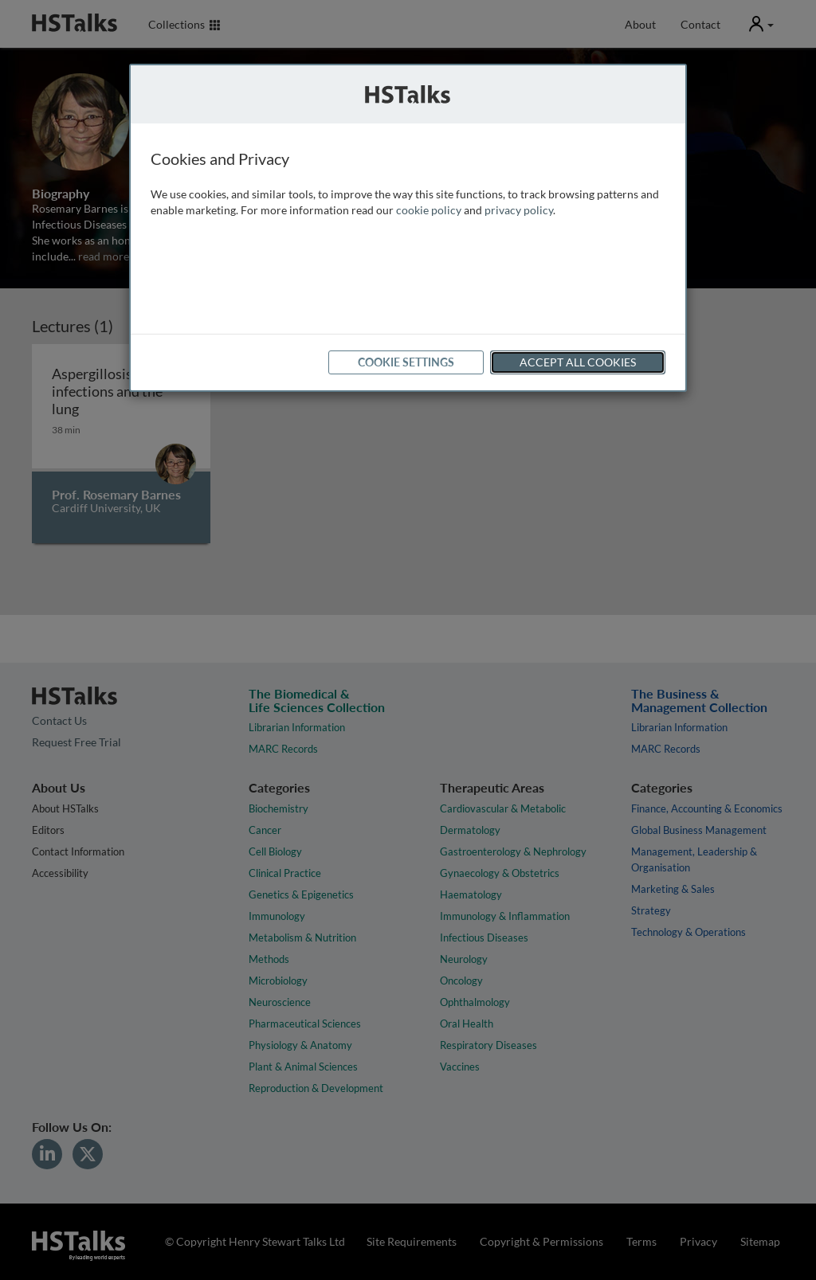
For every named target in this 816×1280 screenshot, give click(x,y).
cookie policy (428, 210)
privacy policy (518, 210)
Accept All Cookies (578, 362)
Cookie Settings (406, 362)
